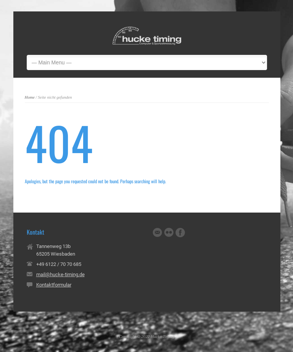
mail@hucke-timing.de (60, 274)
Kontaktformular (53, 285)
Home (30, 97)
